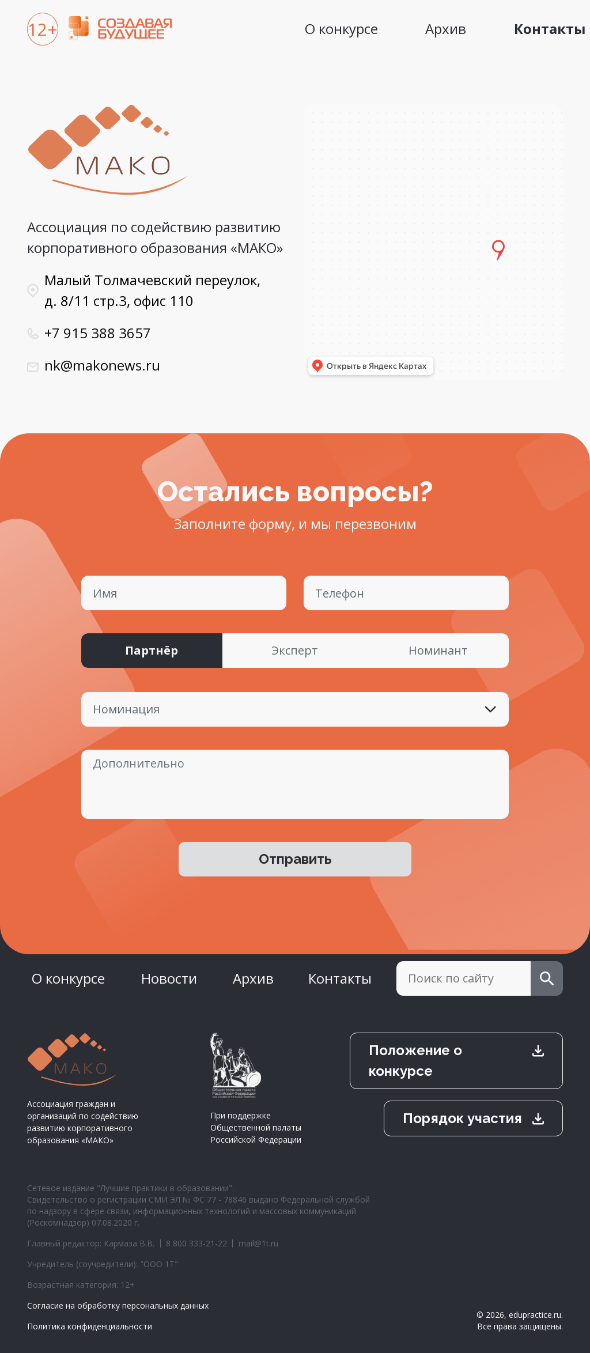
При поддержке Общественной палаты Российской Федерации (255, 1089)
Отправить (295, 859)
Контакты (340, 978)
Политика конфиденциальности (89, 1326)
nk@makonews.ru (102, 365)
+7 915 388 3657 (97, 332)
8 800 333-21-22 (196, 1243)
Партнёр (151, 650)
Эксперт (294, 650)
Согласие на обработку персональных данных (118, 1305)
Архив (445, 28)
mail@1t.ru (258, 1243)
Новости (169, 978)
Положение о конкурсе (415, 1060)
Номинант (438, 650)
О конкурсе (341, 28)
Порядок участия (462, 1118)
